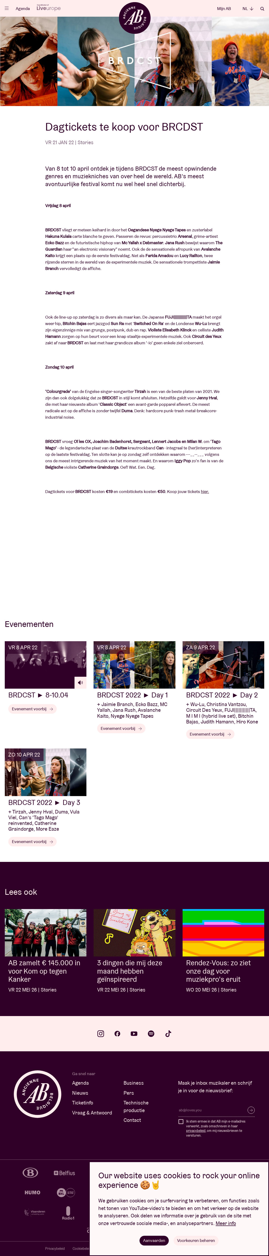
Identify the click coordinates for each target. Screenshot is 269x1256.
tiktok (168, 1033)
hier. (205, 491)
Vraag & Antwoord (92, 1112)
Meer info (226, 1223)
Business (134, 1083)
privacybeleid (195, 1131)
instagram (100, 1033)
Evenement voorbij (32, 709)
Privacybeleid (55, 1248)
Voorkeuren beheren (196, 1240)
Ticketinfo (82, 1102)
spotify (151, 1033)
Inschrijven (251, 1110)
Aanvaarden (154, 1240)
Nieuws (80, 1093)
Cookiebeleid (82, 1248)
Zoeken (262, 9)
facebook (117, 1034)
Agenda (23, 8)
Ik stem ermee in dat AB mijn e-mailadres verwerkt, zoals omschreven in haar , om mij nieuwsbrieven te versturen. (215, 1128)
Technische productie (136, 1106)
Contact (132, 1120)
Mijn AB (224, 8)
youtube (134, 1033)
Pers (129, 1093)
